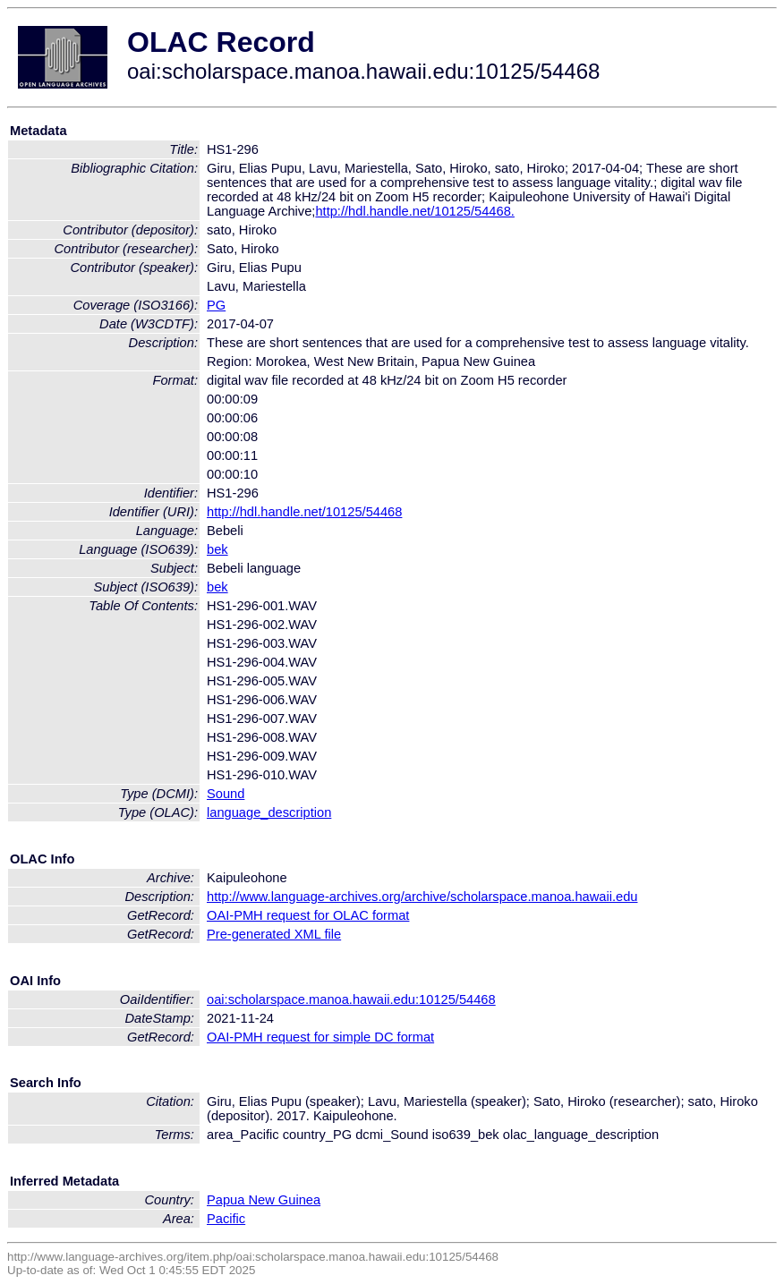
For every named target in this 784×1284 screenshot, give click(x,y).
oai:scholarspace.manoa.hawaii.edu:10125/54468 (351, 999)
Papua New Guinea (263, 1200)
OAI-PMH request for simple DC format (320, 1037)
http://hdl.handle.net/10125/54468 (304, 512)
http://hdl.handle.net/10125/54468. (414, 211)
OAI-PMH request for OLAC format (308, 915)
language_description (269, 812)
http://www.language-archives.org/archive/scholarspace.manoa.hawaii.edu (422, 896)
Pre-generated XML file (274, 934)
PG (216, 305)
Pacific (226, 1219)
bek (217, 549)
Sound (225, 794)
